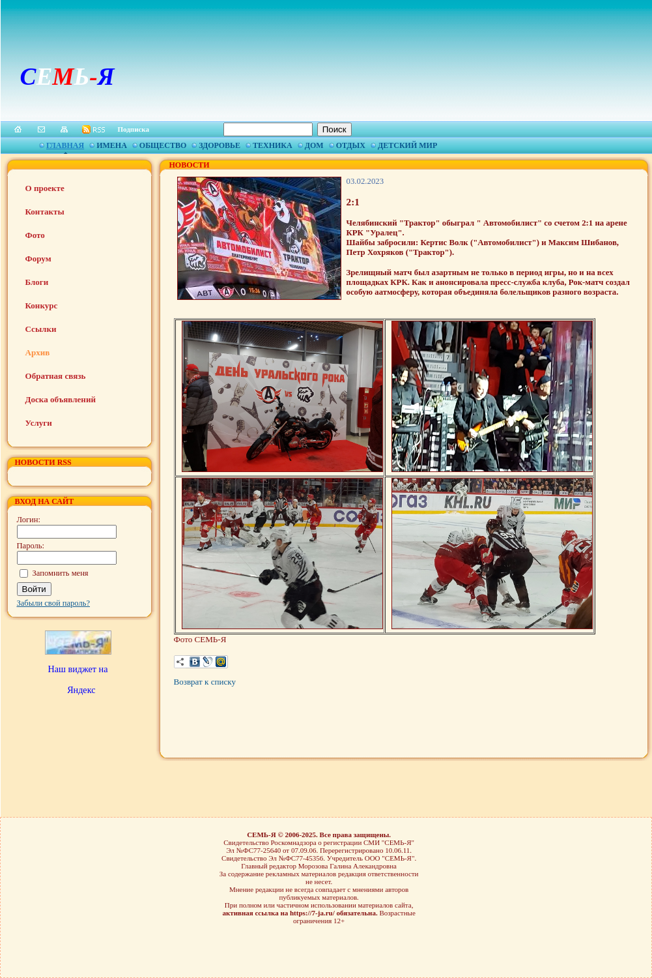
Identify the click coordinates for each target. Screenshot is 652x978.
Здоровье (219, 145)
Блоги (37, 282)
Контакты (44, 211)
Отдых (350, 145)
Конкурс (41, 305)
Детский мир (407, 145)
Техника (272, 145)
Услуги (38, 423)
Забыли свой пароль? (54, 603)
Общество (162, 145)
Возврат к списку (205, 682)
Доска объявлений (60, 399)
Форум (38, 258)
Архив (37, 352)
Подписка (134, 129)
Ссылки (41, 329)
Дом (314, 145)
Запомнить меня (61, 573)
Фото (35, 235)
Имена (111, 145)
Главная (65, 145)
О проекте (44, 188)
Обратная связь (55, 376)
